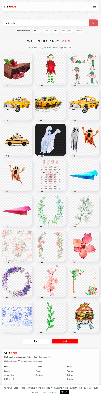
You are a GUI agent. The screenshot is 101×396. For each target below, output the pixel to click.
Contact (39, 375)
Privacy (70, 375)
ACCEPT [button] (64, 392)
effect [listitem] (36, 30)
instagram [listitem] (66, 30)
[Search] (93, 22)
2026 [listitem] (47, 30)
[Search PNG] (46, 22)
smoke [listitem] (79, 30)
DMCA (70, 379)
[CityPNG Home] (10, 6)
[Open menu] (94, 6)
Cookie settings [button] (49, 392)
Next (65, 341)
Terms (70, 371)
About (38, 371)
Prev (36, 341)
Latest (7, 371)
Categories (9, 375)
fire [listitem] (55, 30)
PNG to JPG (9, 379)
